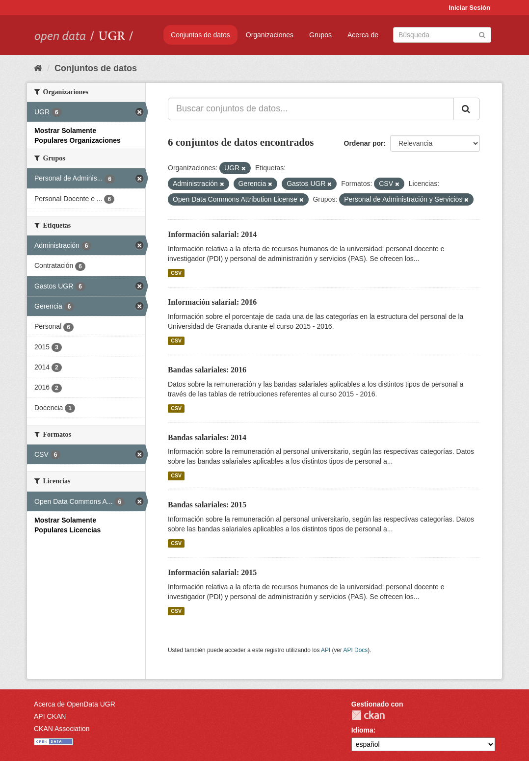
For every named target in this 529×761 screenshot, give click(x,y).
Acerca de (362, 35)
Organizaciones (269, 35)
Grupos (320, 35)
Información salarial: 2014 (212, 234)
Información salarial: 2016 (212, 302)
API (325, 650)
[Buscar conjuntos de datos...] (311, 109)
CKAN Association (62, 729)
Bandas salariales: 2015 (207, 504)
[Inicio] (38, 68)
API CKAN (50, 716)
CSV (176, 273)
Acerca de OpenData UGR (74, 704)
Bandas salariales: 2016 (207, 370)
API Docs (356, 650)
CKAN (368, 715)
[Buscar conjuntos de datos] (442, 35)
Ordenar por (364, 143)
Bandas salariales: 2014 (207, 437)
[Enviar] (482, 34)
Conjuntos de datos (200, 35)
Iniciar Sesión (469, 7)
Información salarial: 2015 (212, 572)
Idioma (362, 730)
